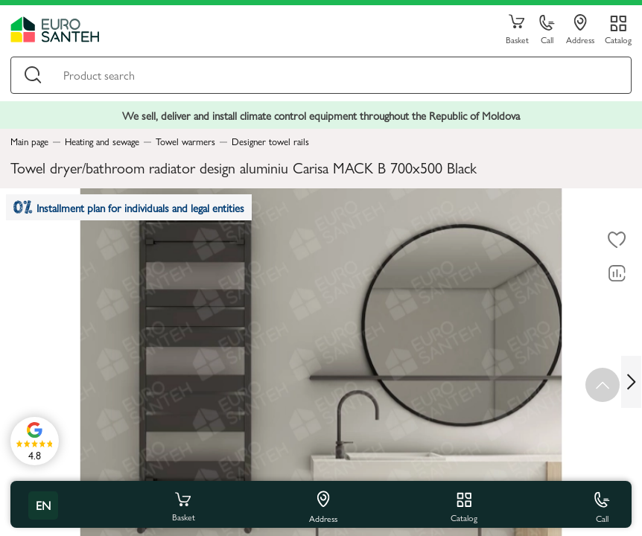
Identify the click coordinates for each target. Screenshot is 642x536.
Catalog (618, 39)
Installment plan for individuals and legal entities (129, 208)
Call (547, 30)
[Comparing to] (617, 274)
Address (580, 29)
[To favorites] (617, 240)
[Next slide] (631, 381)
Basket (517, 29)
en (43, 505)
